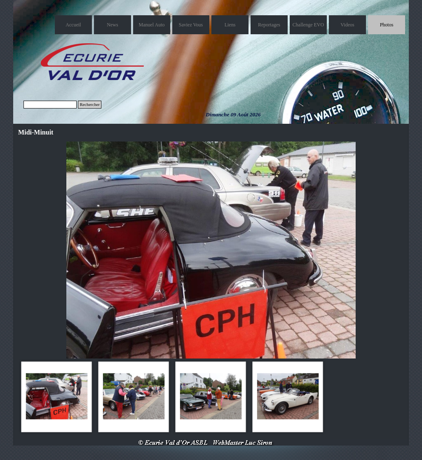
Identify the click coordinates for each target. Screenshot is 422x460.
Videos (347, 25)
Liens (230, 25)
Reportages (269, 25)
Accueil (73, 25)
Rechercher (90, 104)
